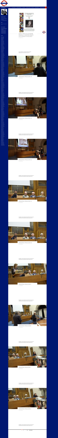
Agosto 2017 (2, 77)
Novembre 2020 (2, 48)
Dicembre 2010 (2, 144)
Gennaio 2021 (2, 46)
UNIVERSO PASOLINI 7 (25, 367)
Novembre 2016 (2, 85)
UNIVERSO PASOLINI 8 (25, 326)
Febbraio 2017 (2, 82)
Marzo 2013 (2, 121)
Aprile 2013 (2, 120)
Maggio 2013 (2, 119)
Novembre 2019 (2, 55)
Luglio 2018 (2, 67)
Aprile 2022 (2, 39)
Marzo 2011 (2, 141)
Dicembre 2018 (2, 64)
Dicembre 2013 (2, 113)
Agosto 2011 (2, 137)
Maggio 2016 (2, 90)
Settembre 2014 (2, 106)
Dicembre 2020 (2, 47)
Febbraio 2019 (2, 62)
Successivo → (31, 430)
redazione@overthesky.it (4, 20)
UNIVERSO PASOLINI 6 (25, 409)
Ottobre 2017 (2, 75)
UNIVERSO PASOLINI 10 (25, 242)
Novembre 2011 (2, 134)
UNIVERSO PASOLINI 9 (25, 284)
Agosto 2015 (2, 98)
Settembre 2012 (2, 126)
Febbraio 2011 (2, 142)
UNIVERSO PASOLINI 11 (25, 201)
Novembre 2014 (2, 104)
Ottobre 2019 (2, 56)
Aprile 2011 (2, 140)
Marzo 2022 (2, 40)
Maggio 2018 (2, 69)
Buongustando (14, 7)
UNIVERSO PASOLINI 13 (25, 118)
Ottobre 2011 (2, 135)
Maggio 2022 (2, 38)
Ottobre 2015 (2, 96)
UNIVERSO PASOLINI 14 (25, 76)
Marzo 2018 (2, 71)
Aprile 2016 (2, 91)
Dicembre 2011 (2, 133)
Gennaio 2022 (2, 42)
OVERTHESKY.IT (23, 7)
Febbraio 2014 (2, 111)
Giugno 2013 (2, 118)
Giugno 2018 (2, 68)
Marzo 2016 (2, 92)
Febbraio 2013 (2, 122)
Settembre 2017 (2, 76)
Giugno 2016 (2, 89)
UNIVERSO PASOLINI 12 (25, 159)
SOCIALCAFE (32, 7)
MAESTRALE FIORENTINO (19, 7)
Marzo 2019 (2, 61)
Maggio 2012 (2, 129)
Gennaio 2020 (2, 53)
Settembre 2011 (2, 136)
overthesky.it (3, 7)
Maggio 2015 (2, 99)
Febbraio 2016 (2, 93)
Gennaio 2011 (2, 143)
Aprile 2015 (2, 100)
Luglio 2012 (2, 127)
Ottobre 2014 (2, 105)
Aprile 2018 (2, 70)
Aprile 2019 (2, 60)
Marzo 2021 (2, 45)
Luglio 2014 (2, 107)
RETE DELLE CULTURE (28, 7)
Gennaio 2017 (2, 83)
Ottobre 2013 (2, 115)
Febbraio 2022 (2, 41)
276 (27, 430)
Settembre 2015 (2, 97)
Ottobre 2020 (2, 49)
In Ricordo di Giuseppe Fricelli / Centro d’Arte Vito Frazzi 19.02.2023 (26, 35)
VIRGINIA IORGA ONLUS (42, 7)
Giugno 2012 (2, 128)
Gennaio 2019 (2, 63)
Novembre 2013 (2, 114)
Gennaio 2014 (2, 112)
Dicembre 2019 (2, 54)
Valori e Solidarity (37, 7)
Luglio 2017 (2, 78)
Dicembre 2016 (2, 84)
